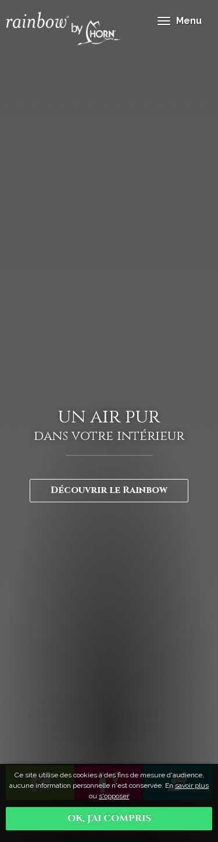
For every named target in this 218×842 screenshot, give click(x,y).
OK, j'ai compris (109, 818)
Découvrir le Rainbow (109, 490)
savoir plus (192, 785)
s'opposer (114, 796)
